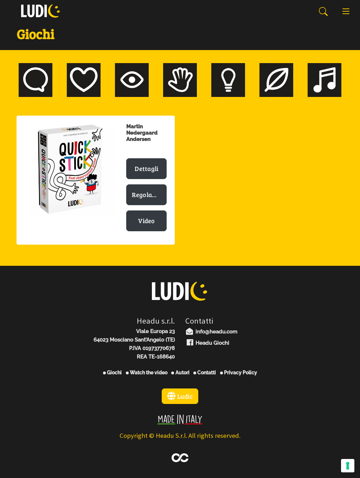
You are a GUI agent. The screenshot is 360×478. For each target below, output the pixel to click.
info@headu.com (211, 332)
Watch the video (146, 372)
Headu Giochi (207, 343)
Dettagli (146, 168)
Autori (180, 372)
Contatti (204, 372)
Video (146, 220)
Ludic (180, 396)
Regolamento (149, 194)
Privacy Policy (238, 372)
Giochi (112, 372)
